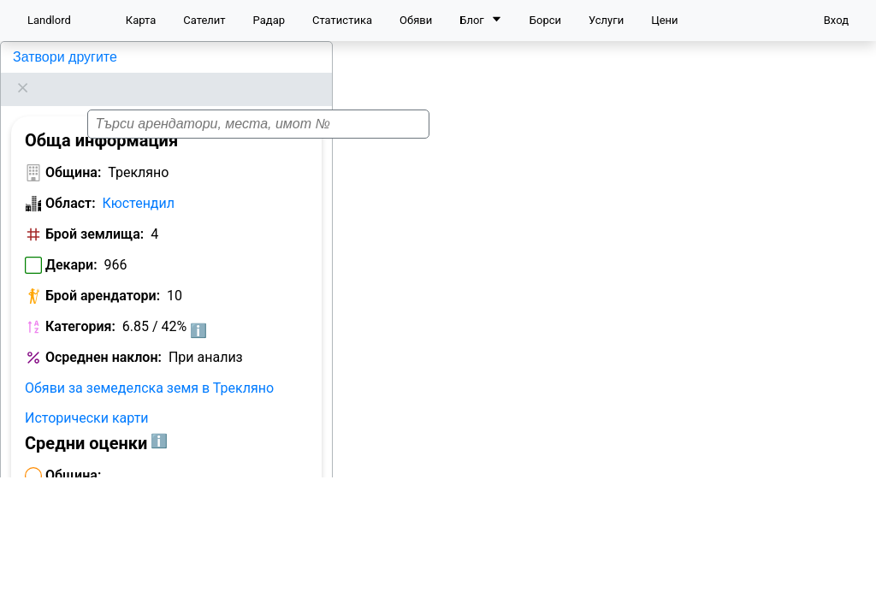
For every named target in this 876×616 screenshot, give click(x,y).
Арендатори (62, 584)
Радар (269, 20)
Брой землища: (94, 212)
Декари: (71, 243)
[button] (616, 317)
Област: (70, 182)
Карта (141, 20)
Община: (73, 151)
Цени (664, 20)
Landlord (49, 20)
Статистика (342, 20)
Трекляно (41, 57)
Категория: (80, 305)
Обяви (416, 20)
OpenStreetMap (787, 594)
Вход (836, 20)
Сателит (204, 20)
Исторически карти (87, 396)
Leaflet (716, 594)
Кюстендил (139, 182)
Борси (545, 20)
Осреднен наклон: (103, 336)
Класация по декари (182, 584)
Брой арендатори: (102, 274)
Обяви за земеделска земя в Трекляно (149, 366)
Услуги (606, 20)
